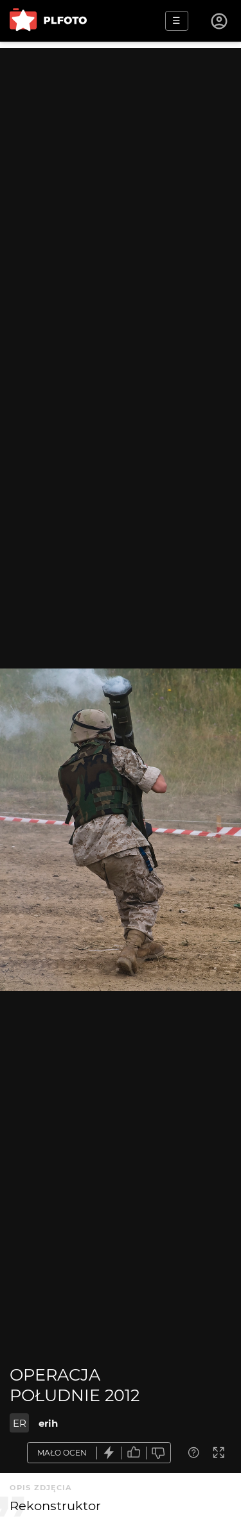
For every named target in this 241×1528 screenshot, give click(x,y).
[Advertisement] (120, 168)
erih (48, 1423)
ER (19, 1423)
